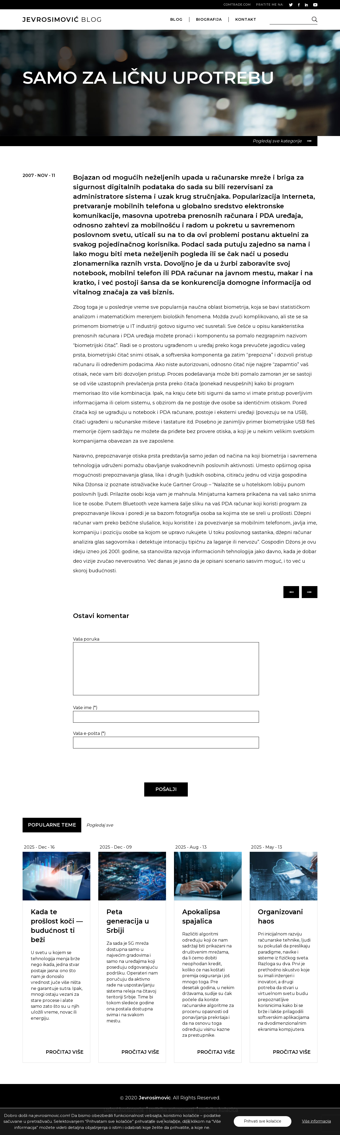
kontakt (245, 19)
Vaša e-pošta (89, 733)
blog (62, 19)
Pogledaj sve (99, 825)
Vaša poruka (86, 639)
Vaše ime (85, 707)
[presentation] (109, 765)
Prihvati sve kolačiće (262, 1121)
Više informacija (316, 1121)
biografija (209, 19)
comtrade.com (237, 4)
